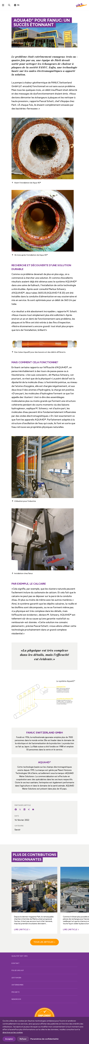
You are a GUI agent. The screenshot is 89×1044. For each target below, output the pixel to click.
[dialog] (44, 1030)
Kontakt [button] (16, 963)
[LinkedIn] (24, 809)
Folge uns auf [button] (18, 970)
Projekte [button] (15, 992)
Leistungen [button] (16, 978)
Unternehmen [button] (17, 985)
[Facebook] (16, 809)
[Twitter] (20, 809)
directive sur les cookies (13, 1032)
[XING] (29, 809)
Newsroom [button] (16, 999)
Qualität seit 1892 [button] (19, 956)
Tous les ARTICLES (43, 942)
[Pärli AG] (81, 4)
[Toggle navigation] (3, 5)
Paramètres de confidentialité (44, 1039)
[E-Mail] (33, 809)
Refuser (23, 1039)
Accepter (9, 1039)
